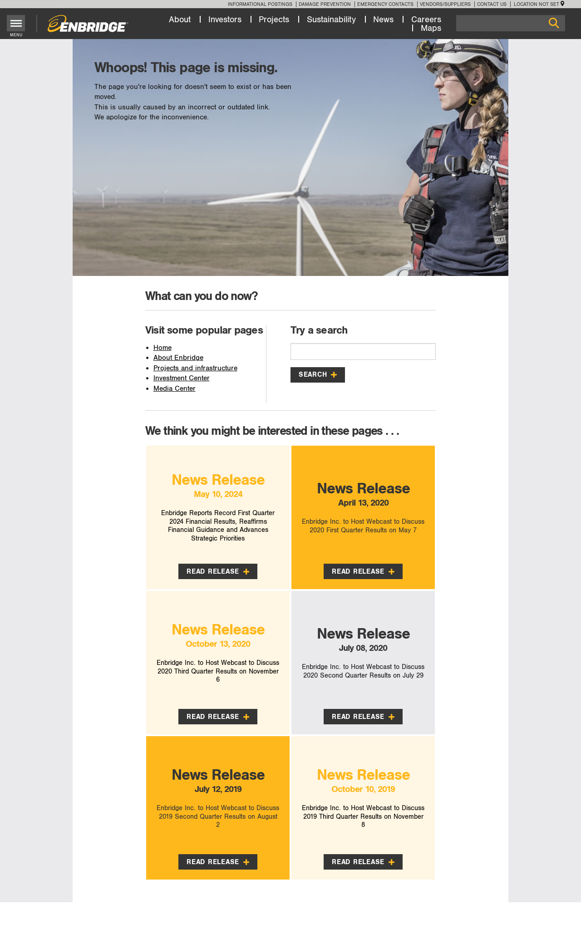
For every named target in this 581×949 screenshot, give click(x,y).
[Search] (510, 23)
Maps (431, 28)
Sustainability (331, 20)
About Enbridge (178, 358)
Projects (274, 20)
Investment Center (181, 378)
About (180, 20)
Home (162, 348)
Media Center (174, 388)
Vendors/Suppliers (445, 4)
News (383, 20)
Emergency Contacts (385, 4)
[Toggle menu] (16, 23)
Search (318, 374)
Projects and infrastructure (195, 368)
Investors (224, 20)
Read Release (218, 571)
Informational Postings (260, 4)
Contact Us (492, 4)
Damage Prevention (325, 4)
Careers (426, 20)
